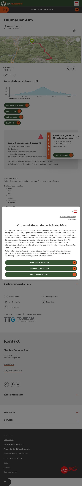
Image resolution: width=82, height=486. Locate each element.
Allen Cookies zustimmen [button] (39, 263)
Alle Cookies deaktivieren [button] (39, 274)
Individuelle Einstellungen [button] (39, 268)
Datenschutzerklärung (68, 217)
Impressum (72, 219)
